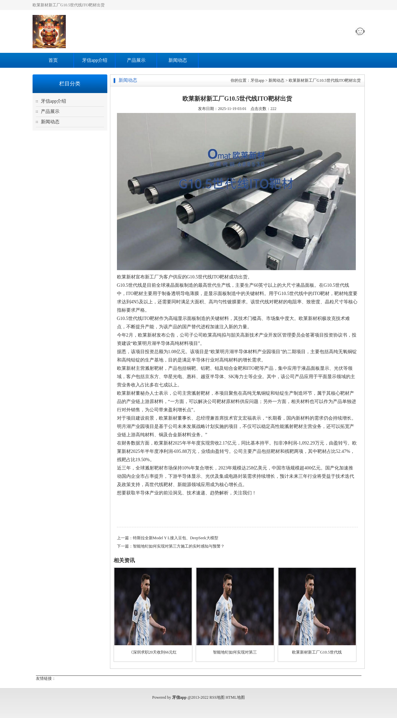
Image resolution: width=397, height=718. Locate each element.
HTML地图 (235, 697)
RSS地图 (217, 697)
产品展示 (136, 60)
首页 (53, 60)
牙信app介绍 (94, 60)
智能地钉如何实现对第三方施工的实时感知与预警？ (179, 546)
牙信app (257, 80)
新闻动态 (177, 60)
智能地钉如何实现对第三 (235, 652)
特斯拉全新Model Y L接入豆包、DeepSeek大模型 (175, 538)
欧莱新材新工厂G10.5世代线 (317, 652)
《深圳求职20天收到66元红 (153, 652)
